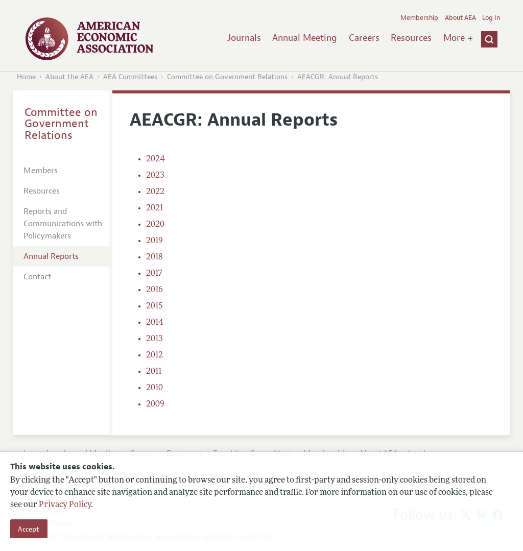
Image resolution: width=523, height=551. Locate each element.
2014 (154, 323)
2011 (153, 372)
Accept (28, 529)
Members (40, 170)
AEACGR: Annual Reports (337, 77)
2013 (154, 339)
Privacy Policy (65, 505)
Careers (364, 37)
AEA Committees (130, 77)
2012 (154, 355)
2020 (155, 225)
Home (26, 77)
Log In (491, 18)
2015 (154, 306)
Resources (411, 37)
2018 (154, 257)
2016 (154, 290)
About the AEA (69, 77)
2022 (155, 192)
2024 (155, 159)
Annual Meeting (304, 37)
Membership (419, 18)
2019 (154, 241)
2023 (155, 176)
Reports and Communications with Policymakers (62, 223)
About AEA (460, 18)
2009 (155, 404)
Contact (37, 277)
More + (458, 37)
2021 (154, 208)
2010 (154, 388)
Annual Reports (51, 256)
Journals (244, 37)
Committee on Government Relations (227, 77)
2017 (154, 274)
